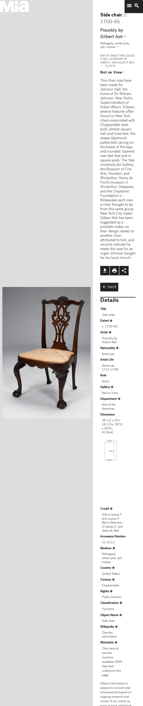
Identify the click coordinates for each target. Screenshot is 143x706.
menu (129, 5)
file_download (105, 270)
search (136, 5)
